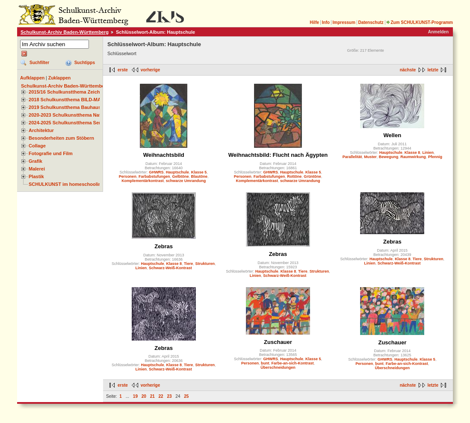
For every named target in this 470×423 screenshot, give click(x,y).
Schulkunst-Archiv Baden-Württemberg (65, 32)
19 (135, 396)
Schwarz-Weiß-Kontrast (170, 268)
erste (123, 70)
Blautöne (199, 176)
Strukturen (205, 263)
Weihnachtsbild (163, 155)
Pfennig (435, 157)
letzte (432, 70)
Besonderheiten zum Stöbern (61, 138)
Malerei (37, 168)
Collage (37, 145)
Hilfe (314, 22)
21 (152, 396)
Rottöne (294, 176)
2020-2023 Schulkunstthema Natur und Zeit (77, 115)
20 (144, 396)
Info (326, 22)
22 (161, 396)
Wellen (392, 135)
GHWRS (156, 172)
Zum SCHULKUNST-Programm (419, 22)
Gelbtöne (180, 176)
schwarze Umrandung (186, 181)
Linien (428, 152)
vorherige (150, 70)
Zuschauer (278, 342)
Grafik (35, 161)
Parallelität (352, 157)
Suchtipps (84, 62)
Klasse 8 (412, 152)
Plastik (36, 176)
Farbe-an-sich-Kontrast (293, 363)
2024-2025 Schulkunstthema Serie (67, 122)
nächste (408, 70)
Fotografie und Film (51, 153)
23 (169, 396)
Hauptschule (177, 172)
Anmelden (438, 31)
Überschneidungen (278, 367)
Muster (370, 157)
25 (186, 396)
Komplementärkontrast (142, 181)
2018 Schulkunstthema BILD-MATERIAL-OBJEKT (83, 99)
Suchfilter (39, 62)
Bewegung (389, 157)
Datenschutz (370, 22)
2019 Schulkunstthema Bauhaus (65, 107)
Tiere (188, 263)
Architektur (41, 130)
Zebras (163, 246)
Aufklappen (32, 77)
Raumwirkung (413, 157)
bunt (265, 363)
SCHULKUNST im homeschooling (66, 184)
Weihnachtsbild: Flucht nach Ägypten (278, 155)
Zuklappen (59, 77)
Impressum (343, 22)
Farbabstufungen (154, 176)
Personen (127, 176)
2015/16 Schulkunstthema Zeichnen (68, 91)
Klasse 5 (199, 172)
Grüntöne (312, 176)
